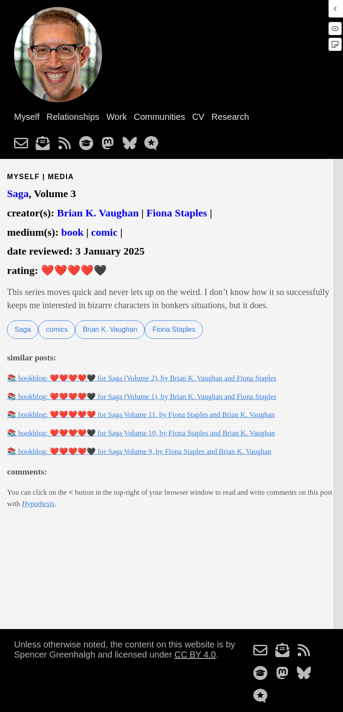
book (72, 232)
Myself (27, 117)
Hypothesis (38, 504)
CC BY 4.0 (195, 654)
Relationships (73, 117)
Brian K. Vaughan (98, 213)
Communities (159, 117)
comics (57, 329)
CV (198, 117)
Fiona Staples (176, 213)
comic (104, 232)
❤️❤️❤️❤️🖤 (74, 270)
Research (230, 117)
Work (116, 117)
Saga (18, 193)
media (61, 176)
